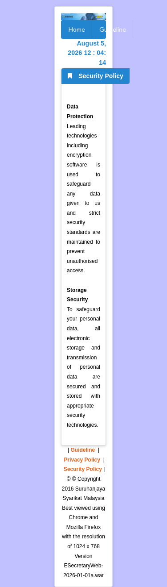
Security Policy (83, 469)
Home (77, 29)
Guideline (112, 29)
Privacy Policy (82, 460)
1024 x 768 (86, 546)
